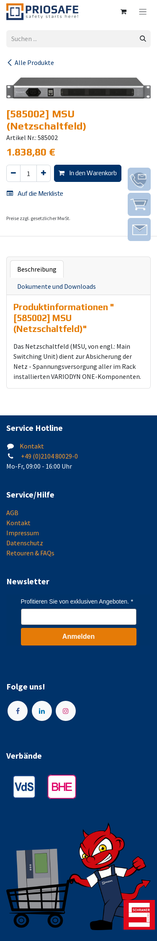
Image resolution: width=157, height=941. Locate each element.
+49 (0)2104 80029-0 (49, 456)
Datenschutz (24, 543)
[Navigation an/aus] (143, 11)
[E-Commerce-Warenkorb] (123, 12)
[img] (139, 179)
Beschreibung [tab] (37, 269)
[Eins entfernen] (13, 173)
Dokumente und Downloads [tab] (56, 286)
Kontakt (32, 446)
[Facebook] (18, 711)
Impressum (22, 533)
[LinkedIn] (42, 711)
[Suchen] (143, 38)
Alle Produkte (30, 62)
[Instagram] (66, 711)
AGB (12, 512)
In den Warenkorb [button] (88, 172)
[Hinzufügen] (43, 173)
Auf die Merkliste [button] (35, 193)
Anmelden (78, 636)
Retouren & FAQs (30, 553)
